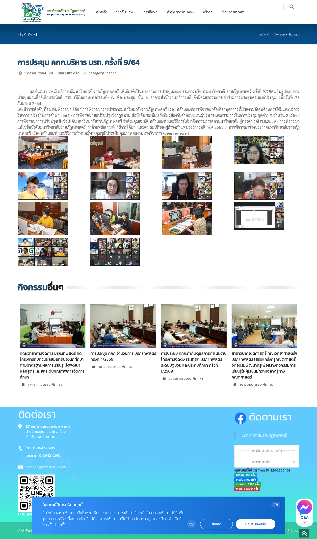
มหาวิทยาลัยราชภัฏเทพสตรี (264, 435)
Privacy (293, 530)
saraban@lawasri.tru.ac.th (46, 467)
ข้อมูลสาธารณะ (233, 12)
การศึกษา (150, 12)
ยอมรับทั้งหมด (255, 524)
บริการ (207, 12)
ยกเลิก (216, 524)
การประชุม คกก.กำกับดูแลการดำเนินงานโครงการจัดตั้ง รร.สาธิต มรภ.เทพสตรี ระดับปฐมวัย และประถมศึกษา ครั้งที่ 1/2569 (194, 362)
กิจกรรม (279, 34)
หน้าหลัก (100, 12)
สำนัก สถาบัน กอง (180, 12)
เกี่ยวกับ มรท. (124, 12)
